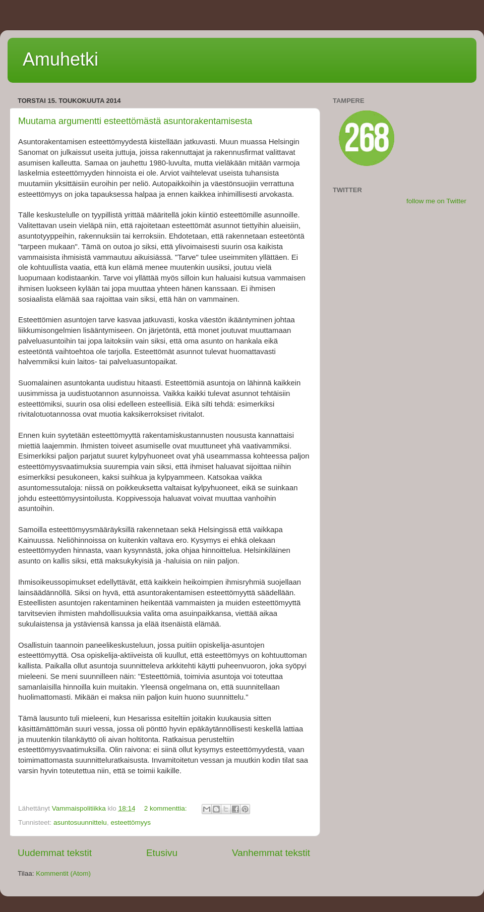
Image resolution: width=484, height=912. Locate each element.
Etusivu (161, 852)
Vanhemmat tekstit (271, 852)
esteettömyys (130, 822)
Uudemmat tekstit (55, 852)
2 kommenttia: (166, 808)
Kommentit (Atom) (63, 873)
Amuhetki (60, 59)
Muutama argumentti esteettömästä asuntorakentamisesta (135, 121)
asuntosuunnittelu (80, 822)
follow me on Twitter (436, 201)
